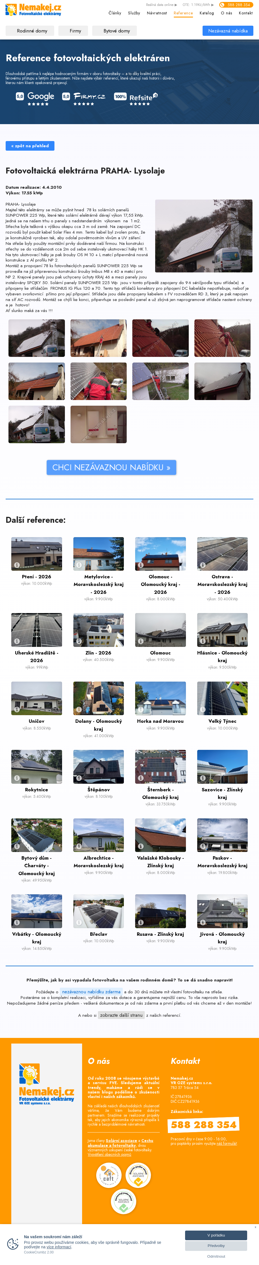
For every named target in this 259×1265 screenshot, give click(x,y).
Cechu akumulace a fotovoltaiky (120, 1143)
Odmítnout (216, 1256)
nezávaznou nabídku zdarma (91, 991)
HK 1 (142, 249)
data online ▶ (161, 5)
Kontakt (246, 13)
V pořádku (216, 1235)
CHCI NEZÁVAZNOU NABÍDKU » (76, 467)
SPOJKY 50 (37, 283)
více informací (59, 1247)
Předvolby (216, 1246)
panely (61, 221)
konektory (146, 288)
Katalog (207, 13)
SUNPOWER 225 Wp (25, 215)
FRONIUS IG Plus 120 (69, 288)
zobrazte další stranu (121, 1015)
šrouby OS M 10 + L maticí (88, 255)
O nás (226, 13)
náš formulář (227, 1143)
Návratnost (157, 13)
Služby (134, 13)
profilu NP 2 (46, 260)
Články (115, 13)
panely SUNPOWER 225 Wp (90, 283)
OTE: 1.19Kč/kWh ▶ (198, 5)
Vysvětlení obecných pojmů (109, 1154)
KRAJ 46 (102, 277)
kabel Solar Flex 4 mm (62, 232)
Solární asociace (121, 1140)
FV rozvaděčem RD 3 (187, 294)
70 (97, 288)
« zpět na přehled (30, 146)
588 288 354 (239, 5)
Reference (183, 13)
